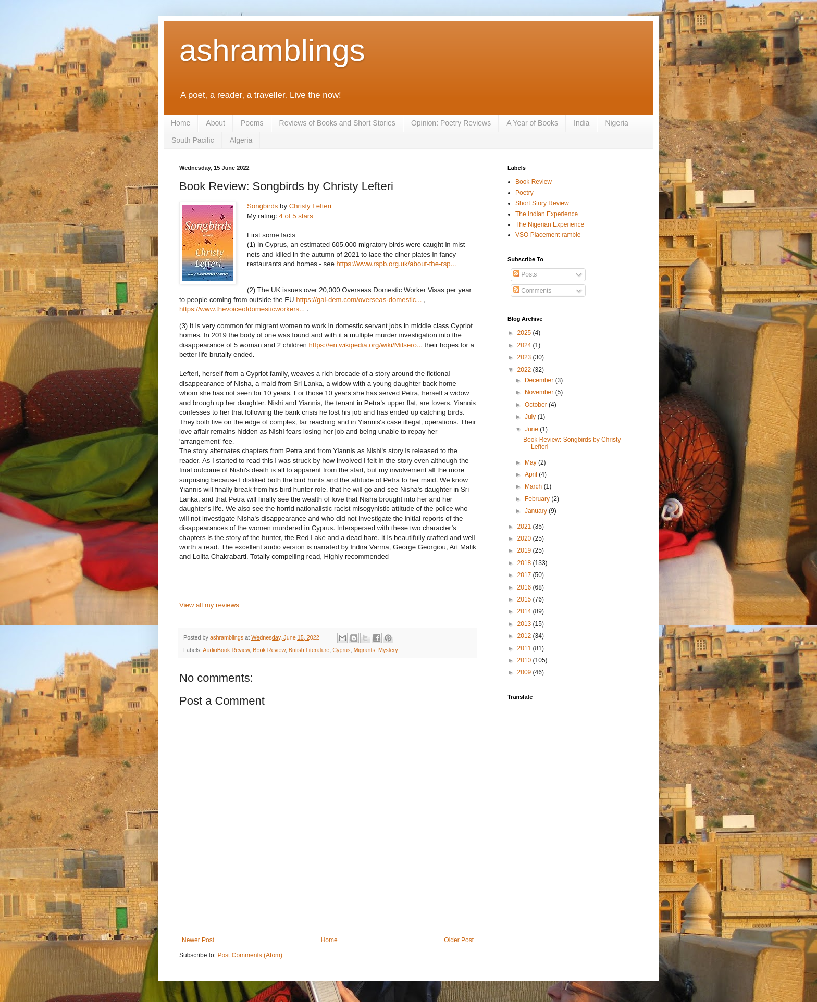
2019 (525, 550)
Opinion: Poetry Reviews (451, 123)
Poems (252, 123)
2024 (525, 345)
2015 (525, 599)
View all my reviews (209, 605)
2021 (525, 526)
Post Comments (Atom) (249, 955)
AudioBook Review (226, 650)
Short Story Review (542, 203)
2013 (525, 624)
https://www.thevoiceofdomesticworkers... (242, 309)
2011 (525, 648)
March (534, 486)
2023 (525, 357)
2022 (525, 369)
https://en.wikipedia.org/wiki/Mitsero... (366, 345)
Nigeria (616, 123)
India (581, 123)
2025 (525, 332)
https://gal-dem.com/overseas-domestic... (359, 300)
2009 (525, 672)
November (540, 392)
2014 (525, 611)
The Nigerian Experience (549, 224)
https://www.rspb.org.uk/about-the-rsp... (396, 264)
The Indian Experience (546, 214)
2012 (525, 636)
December (540, 380)
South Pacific (192, 140)
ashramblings (272, 50)
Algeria (241, 140)
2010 (525, 660)
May (531, 462)
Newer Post (198, 940)
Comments (532, 290)
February (538, 499)
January (537, 511)
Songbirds (262, 206)
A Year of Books (532, 123)
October (537, 404)
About (215, 123)
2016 (525, 587)
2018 (525, 563)
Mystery (388, 650)
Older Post (459, 940)
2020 (525, 538)
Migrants (364, 650)
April (532, 474)
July (531, 416)
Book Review (269, 650)
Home (180, 123)
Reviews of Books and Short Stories (337, 123)
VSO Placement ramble (547, 235)
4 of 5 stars (296, 216)
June (532, 429)
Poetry (524, 192)
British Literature (309, 650)
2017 (525, 575)
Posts (525, 274)
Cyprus (341, 650)
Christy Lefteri (310, 206)
